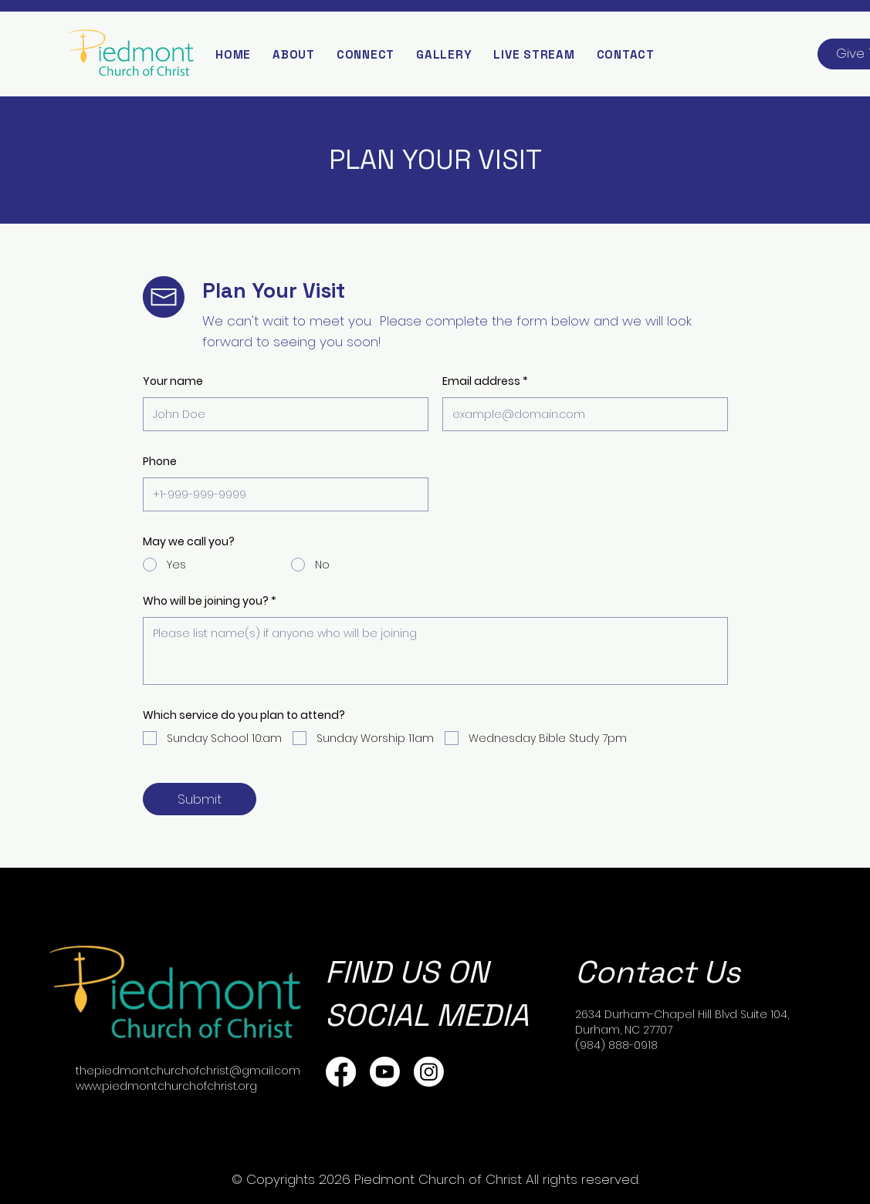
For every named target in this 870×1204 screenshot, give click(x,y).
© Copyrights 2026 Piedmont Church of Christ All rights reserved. (435, 1179)
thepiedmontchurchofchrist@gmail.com (188, 1070)
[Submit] (199, 799)
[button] (294, 54)
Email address (481, 381)
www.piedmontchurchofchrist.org (166, 1086)
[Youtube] (385, 1072)
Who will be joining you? (207, 600)
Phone (160, 461)
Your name (173, 381)
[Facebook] (341, 1072)
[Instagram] (429, 1072)
